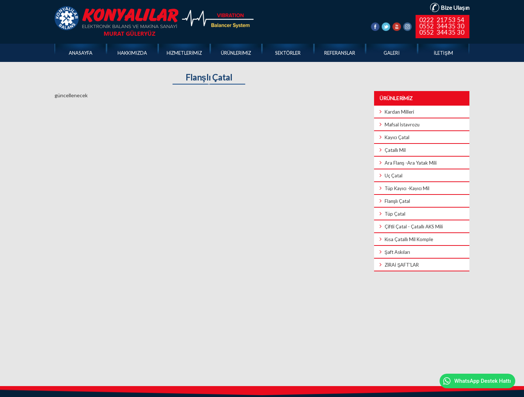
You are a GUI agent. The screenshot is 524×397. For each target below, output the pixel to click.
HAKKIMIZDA (132, 53)
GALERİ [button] (392, 53)
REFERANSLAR (339, 53)
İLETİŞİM (443, 53)
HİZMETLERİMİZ (184, 53)
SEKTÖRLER (288, 53)
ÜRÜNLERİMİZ (236, 53)
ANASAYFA (80, 53)
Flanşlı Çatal (209, 77)
